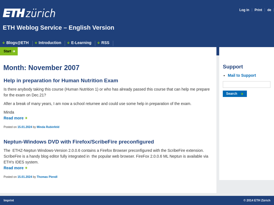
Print (258, 10)
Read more (14, 118)
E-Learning (81, 43)
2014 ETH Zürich (258, 200)
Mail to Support (242, 75)
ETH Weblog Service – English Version (58, 27)
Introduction (50, 43)
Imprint (9, 200)
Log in (244, 10)
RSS (105, 43)
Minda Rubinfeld (48, 127)
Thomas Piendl (47, 176)
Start (7, 51)
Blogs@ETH (17, 43)
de (269, 10)
